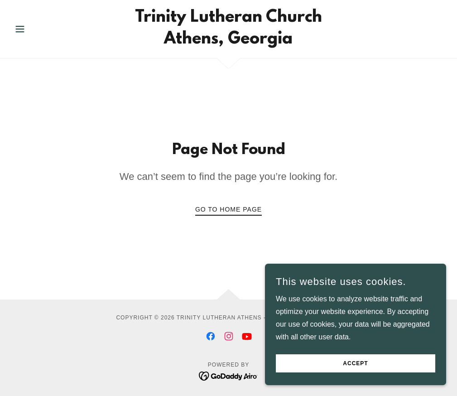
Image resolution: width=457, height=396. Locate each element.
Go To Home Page (228, 209)
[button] (43, 29)
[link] (228, 41)
